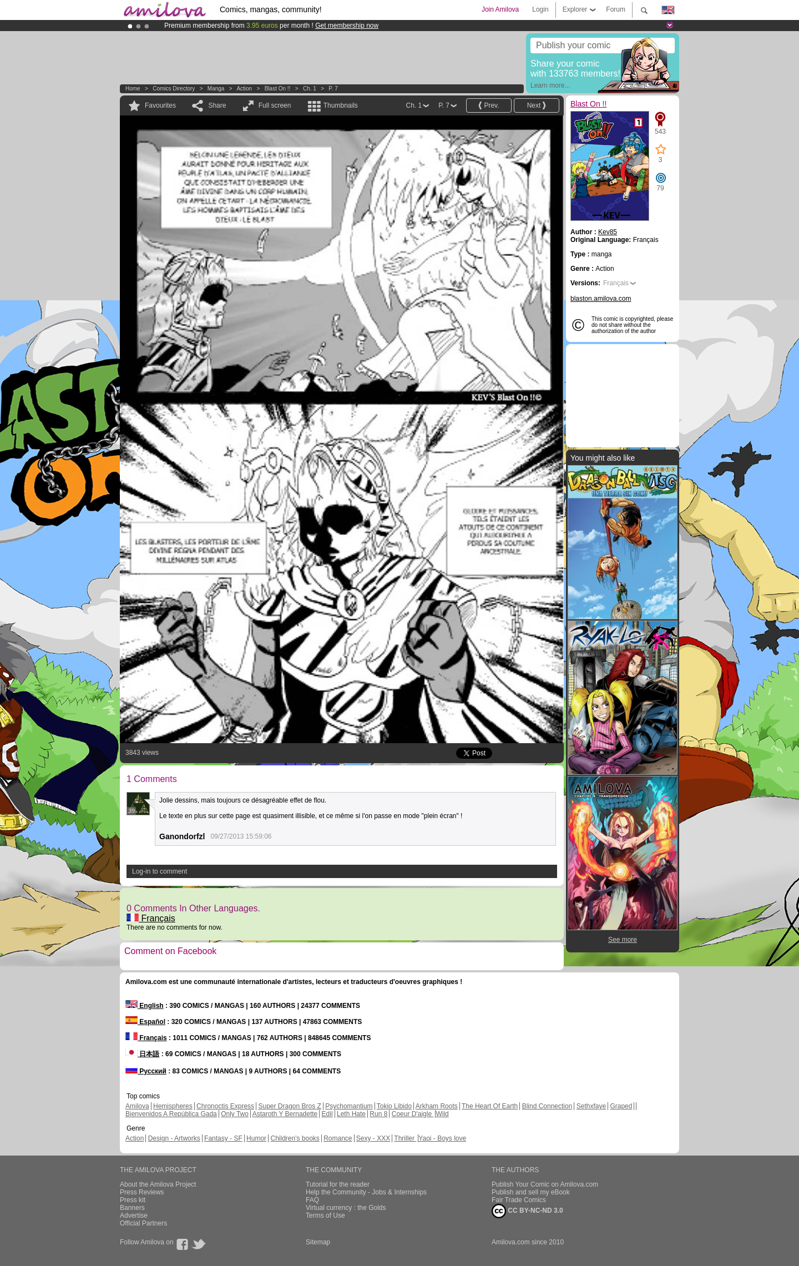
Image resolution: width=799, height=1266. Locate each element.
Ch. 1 (309, 88)
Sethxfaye (591, 1106)
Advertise (134, 1215)
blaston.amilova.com (600, 298)
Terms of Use (325, 1215)
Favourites (160, 105)
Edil (327, 1114)
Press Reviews (142, 1192)
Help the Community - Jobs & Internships (366, 1192)
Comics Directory (174, 88)
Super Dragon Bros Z (289, 1106)
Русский (145, 1071)
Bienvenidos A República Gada (171, 1114)
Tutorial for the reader (338, 1184)
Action (244, 88)
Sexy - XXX (373, 1138)
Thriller (405, 1138)
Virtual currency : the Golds (346, 1208)
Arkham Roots (437, 1106)
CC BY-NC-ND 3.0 (527, 1211)
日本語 (142, 1054)
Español (145, 1022)
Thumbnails (340, 105)
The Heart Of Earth (490, 1106)
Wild (442, 1114)
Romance (337, 1138)
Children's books (294, 1138)
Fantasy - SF (223, 1138)
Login (540, 9)
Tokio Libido (394, 1106)
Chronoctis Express (225, 1106)
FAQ (312, 1200)
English (144, 1006)
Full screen (275, 105)
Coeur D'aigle (413, 1114)
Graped (621, 1106)
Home (132, 88)
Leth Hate (351, 1114)
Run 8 (378, 1114)
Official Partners (143, 1223)
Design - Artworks (174, 1138)
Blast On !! (278, 88)
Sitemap (318, 1242)
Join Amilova (500, 9)
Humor (256, 1138)
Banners (132, 1208)
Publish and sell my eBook (531, 1192)
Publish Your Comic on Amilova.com (545, 1184)
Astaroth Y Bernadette (285, 1114)
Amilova (137, 1106)
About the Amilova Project (158, 1184)
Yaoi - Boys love (442, 1138)
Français (151, 918)
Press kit (132, 1200)
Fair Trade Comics (519, 1200)
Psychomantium (348, 1106)
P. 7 (333, 88)
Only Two (235, 1114)
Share (217, 105)
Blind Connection (547, 1106)
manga (216, 88)
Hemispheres (173, 1106)
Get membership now (346, 25)
